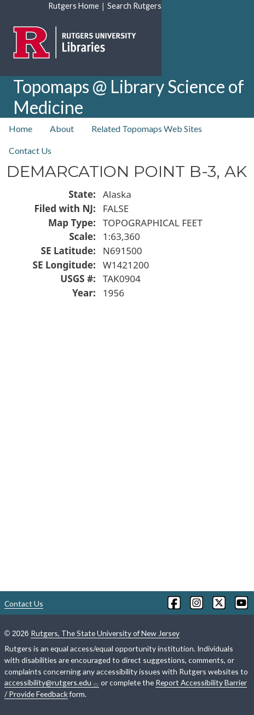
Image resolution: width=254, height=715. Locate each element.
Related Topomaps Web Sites (146, 128)
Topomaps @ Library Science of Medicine (128, 97)
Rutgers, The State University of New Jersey (105, 633)
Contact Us (30, 150)
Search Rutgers (134, 5)
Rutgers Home (73, 5)
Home (20, 128)
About (62, 128)
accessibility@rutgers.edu (51, 683)
